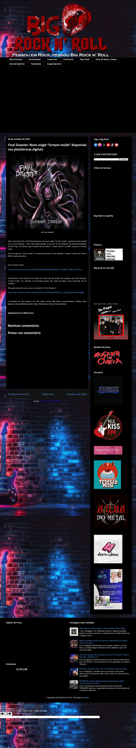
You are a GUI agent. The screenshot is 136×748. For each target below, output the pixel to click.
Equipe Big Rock (54, 64)
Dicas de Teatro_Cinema (106, 59)
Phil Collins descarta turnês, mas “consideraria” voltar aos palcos (103, 669)
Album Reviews (15, 59)
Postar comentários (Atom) (50, 401)
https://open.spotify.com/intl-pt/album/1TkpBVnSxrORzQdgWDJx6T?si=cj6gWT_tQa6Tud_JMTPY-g (45, 270)
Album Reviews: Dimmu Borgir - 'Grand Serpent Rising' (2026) (102, 629)
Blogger (86, 698)
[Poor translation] (8, 714)
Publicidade (36, 64)
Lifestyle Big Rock (17, 64)
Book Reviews (35, 59)
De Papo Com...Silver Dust (106, 304)
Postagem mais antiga (77, 394)
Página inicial (48, 394)
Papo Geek (84, 59)
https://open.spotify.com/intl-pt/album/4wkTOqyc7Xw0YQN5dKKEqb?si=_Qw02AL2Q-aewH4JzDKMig (46, 293)
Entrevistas (68, 59)
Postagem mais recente (18, 394)
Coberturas (52, 59)
